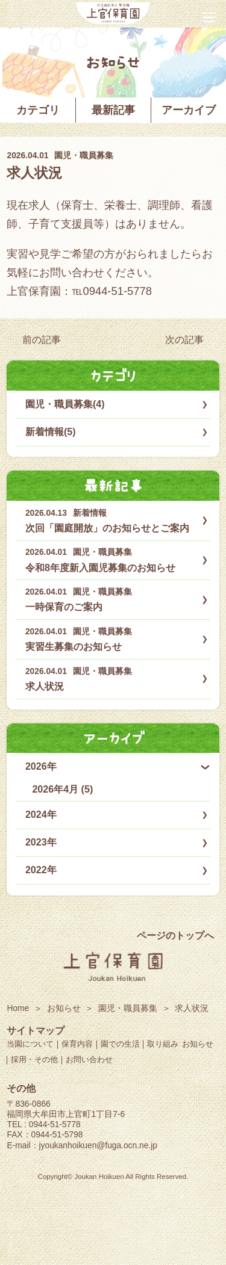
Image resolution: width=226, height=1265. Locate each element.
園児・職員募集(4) (65, 403)
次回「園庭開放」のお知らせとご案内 (107, 527)
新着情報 (90, 513)
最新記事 (113, 110)
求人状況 (34, 173)
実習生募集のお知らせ (73, 646)
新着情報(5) (50, 431)
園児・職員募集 (83, 155)
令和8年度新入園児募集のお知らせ (100, 567)
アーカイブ (189, 110)
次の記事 (184, 339)
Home (18, 1008)
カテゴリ (38, 110)
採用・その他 (34, 1059)
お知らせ (64, 1008)
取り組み (162, 1043)
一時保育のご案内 (63, 606)
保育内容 (77, 1043)
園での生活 (120, 1043)
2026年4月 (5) (62, 789)
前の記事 (41, 339)
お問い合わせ (89, 1059)
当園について (30, 1043)
